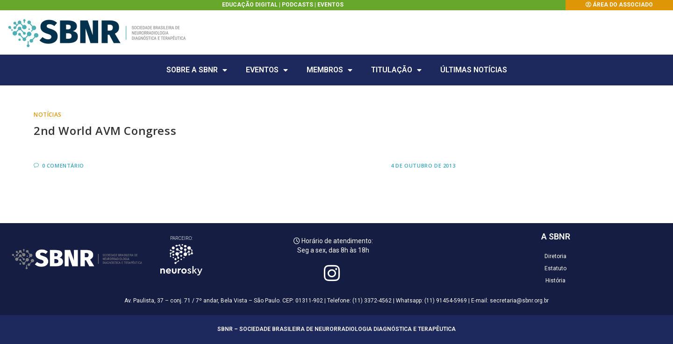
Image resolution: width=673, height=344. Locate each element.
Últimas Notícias (473, 69)
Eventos (330, 4)
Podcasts (297, 4)
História (555, 280)
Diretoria (555, 256)
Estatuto (555, 268)
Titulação (396, 70)
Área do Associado (623, 4)
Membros (329, 70)
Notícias (48, 115)
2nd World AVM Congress (105, 130)
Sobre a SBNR (196, 70)
